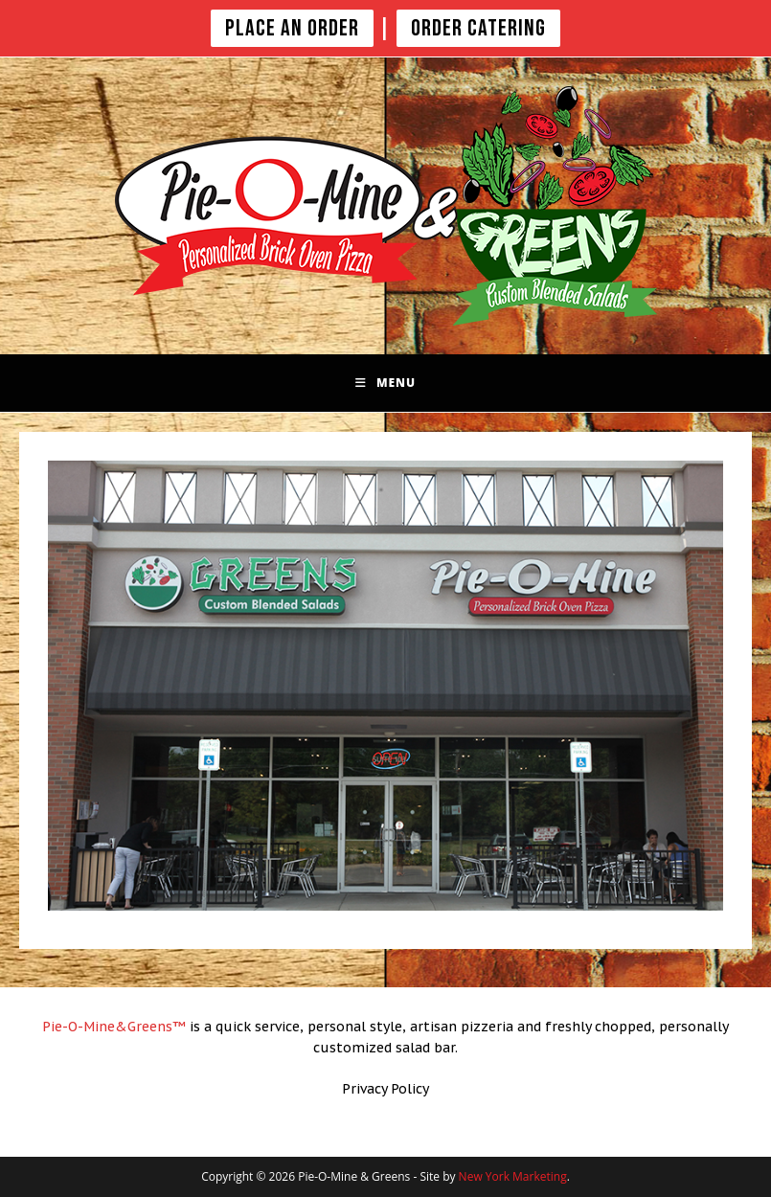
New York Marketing (513, 1176)
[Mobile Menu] (385, 383)
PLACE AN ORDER (292, 28)
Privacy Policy (385, 1088)
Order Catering (478, 28)
